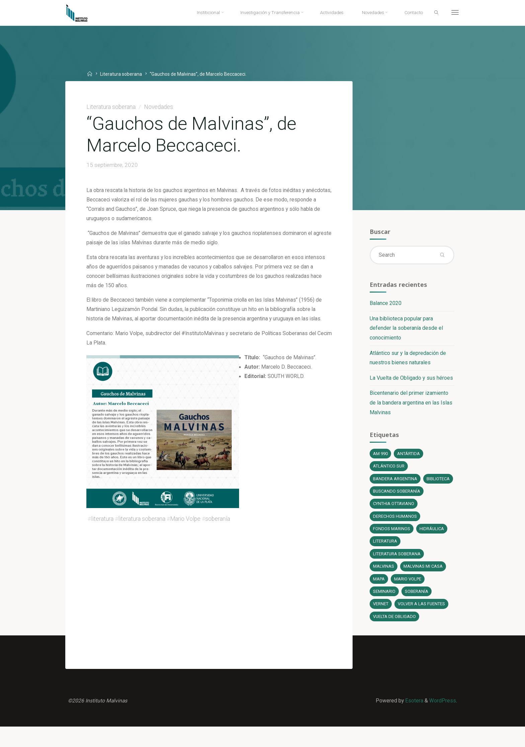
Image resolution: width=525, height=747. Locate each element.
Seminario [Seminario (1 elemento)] (384, 609)
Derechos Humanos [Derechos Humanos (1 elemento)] (395, 533)
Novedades (159, 107)
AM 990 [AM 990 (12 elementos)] (380, 456)
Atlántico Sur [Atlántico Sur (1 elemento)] (389, 469)
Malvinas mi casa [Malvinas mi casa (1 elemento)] (423, 584)
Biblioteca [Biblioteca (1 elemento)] (384, 495)
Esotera (413, 720)
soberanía (218, 526)
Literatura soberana (123, 74)
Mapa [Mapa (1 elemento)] (379, 597)
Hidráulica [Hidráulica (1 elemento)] (431, 546)
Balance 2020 (385, 305)
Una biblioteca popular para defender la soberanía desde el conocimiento (406, 330)
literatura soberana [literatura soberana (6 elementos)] (397, 571)
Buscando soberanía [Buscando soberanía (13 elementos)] (397, 507)
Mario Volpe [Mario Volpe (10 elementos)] (408, 597)
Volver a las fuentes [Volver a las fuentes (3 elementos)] (422, 622)
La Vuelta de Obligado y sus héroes (411, 380)
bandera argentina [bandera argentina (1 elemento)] (395, 482)
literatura (103, 526)
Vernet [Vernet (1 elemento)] (380, 622)
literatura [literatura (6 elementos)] (385, 558)
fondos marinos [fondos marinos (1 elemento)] (391, 546)
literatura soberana (142, 526)
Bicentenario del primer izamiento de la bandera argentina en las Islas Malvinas (410, 405)
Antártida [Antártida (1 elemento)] (408, 456)
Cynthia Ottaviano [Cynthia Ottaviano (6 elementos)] (394, 520)
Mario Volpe (186, 526)
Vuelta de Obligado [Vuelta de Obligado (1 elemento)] (394, 635)
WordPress (442, 720)
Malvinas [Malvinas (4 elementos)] (383, 584)
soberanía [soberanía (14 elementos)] (416, 609)
